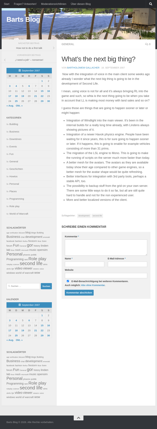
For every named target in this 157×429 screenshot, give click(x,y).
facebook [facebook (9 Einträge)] (10, 241)
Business (14, 131)
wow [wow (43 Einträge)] (37, 272)
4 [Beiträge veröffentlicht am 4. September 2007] (16, 86)
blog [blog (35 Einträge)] (28, 232)
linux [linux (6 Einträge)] (12, 250)
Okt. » (19, 105)
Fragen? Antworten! (25, 4)
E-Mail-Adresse (117, 258)
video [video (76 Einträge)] (18, 268)
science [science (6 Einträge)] (16, 264)
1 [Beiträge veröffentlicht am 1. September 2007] (42, 81)
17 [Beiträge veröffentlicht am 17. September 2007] (9, 96)
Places (13, 191)
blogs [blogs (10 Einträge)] (33, 233)
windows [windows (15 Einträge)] (10, 273)
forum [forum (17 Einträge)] (9, 245)
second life (97, 216)
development (84, 216)
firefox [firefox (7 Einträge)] (25, 241)
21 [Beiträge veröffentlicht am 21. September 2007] (35, 96)
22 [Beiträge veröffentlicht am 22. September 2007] (42, 96)
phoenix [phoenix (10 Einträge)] (26, 255)
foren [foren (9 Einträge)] (44, 241)
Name (68, 258)
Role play (14, 206)
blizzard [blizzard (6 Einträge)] (22, 233)
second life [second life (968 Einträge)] (31, 263)
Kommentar (72, 236)
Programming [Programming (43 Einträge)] (14, 259)
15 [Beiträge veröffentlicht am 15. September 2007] (42, 91)
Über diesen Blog (81, 4)
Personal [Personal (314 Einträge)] (14, 254)
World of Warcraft (18, 213)
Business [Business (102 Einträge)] (13, 236)
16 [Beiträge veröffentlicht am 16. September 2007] (48, 91)
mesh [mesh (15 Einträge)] (18, 250)
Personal (14, 183)
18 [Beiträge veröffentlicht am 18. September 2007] (16, 96)
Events (13, 146)
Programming (16, 198)
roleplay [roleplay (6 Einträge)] (9, 264)
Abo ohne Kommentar (93, 285)
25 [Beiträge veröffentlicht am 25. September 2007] (16, 101)
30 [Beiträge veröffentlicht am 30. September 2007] (48, 101)
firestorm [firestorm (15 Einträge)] (32, 241)
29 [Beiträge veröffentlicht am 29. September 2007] (42, 101)
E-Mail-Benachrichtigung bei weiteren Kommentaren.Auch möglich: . (96, 283)
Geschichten (16, 169)
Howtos (13, 176)
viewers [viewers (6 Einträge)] (36, 269)
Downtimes (15, 139)
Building (13, 124)
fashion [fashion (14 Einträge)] (18, 241)
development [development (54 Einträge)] (33, 236)
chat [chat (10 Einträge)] (22, 237)
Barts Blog (23, 19)
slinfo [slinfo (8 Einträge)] (8, 269)
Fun (11, 154)
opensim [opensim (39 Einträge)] (42, 249)
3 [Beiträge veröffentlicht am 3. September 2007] (9, 86)
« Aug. (10, 105)
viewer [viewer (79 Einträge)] (27, 268)
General (68, 44)
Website (69, 270)
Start (6, 4)
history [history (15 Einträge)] (37, 246)
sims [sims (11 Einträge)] (45, 264)
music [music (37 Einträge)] (32, 249)
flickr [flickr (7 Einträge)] (39, 241)
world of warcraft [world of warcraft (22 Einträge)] (25, 272)
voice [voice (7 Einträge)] (42, 269)
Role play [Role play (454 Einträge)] (37, 258)
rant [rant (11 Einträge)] (26, 259)
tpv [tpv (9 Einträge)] (13, 269)
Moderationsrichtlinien (53, 4)
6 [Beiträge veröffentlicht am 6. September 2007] (29, 86)
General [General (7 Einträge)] (23, 246)
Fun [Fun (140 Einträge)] (16, 245)
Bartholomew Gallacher (83, 67)
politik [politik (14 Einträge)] (33, 255)
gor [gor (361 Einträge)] (30, 245)
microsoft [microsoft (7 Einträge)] (25, 250)
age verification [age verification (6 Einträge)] (12, 233)
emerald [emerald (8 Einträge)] (46, 237)
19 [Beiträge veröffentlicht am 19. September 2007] (22, 96)
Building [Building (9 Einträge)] (40, 233)
